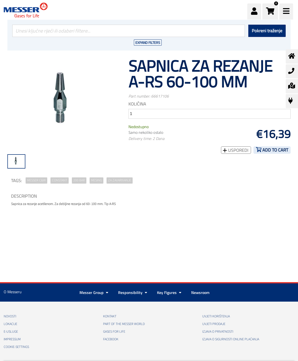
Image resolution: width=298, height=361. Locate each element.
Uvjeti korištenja (216, 316)
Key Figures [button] (169, 292)
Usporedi (237, 150)
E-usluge (11, 331)
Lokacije (10, 324)
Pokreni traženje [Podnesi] (267, 30)
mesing (96, 180)
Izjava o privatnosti (217, 331)
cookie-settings (16, 346)
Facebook (110, 339)
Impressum (12, 339)
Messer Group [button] (93, 292)
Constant (59, 180)
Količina (137, 104)
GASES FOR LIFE (114, 331)
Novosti (10, 316)
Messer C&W (36, 180)
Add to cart (275, 150)
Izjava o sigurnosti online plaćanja (230, 339)
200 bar (79, 180)
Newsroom (200, 292)
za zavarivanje (119, 180)
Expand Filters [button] (147, 42)
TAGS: (16, 180)
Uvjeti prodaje (213, 324)
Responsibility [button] (132, 292)
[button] (270, 11)
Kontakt (109, 316)
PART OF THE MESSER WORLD (124, 324)
